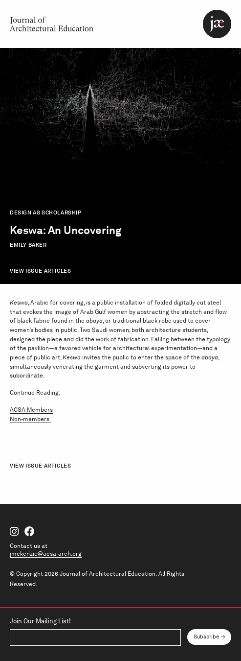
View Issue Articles (40, 270)
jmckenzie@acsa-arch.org (46, 553)
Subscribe (206, 637)
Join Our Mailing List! (40, 621)
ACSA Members (31, 409)
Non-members (30, 419)
